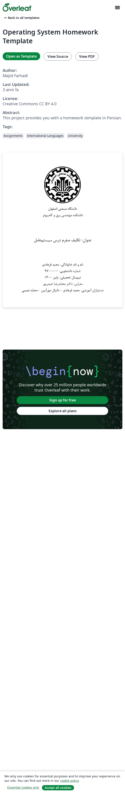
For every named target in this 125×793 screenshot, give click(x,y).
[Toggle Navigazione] (117, 7)
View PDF (87, 56)
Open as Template (21, 56)
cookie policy (69, 780)
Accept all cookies (58, 788)
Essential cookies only (23, 787)
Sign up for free (62, 400)
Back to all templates (22, 18)
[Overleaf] (17, 7)
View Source (57, 56)
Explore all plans (63, 410)
